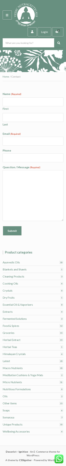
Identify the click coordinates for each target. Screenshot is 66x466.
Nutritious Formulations (17, 389)
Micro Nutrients (12, 382)
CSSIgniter (25, 460)
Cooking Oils (10, 283)
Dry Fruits (8, 297)
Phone (7, 150)
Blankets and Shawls (15, 269)
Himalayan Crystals (14, 354)
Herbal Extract (11, 339)
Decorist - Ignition (17, 451)
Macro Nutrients (13, 368)
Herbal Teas (10, 346)
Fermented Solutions (15, 318)
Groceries (8, 332)
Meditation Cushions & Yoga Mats (23, 375)
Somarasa (8, 417)
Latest (6, 361)
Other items (10, 403)
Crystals (7, 290)
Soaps (6, 410)
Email (12, 133)
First (6, 108)
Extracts (8, 311)
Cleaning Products (13, 276)
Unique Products (13, 424)
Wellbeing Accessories (16, 431)
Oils (5, 396)
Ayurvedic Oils (11, 262)
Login (44, 31)
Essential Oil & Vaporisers (18, 304)
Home (6, 76)
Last (5, 124)
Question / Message (21, 167)
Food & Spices (11, 325)
